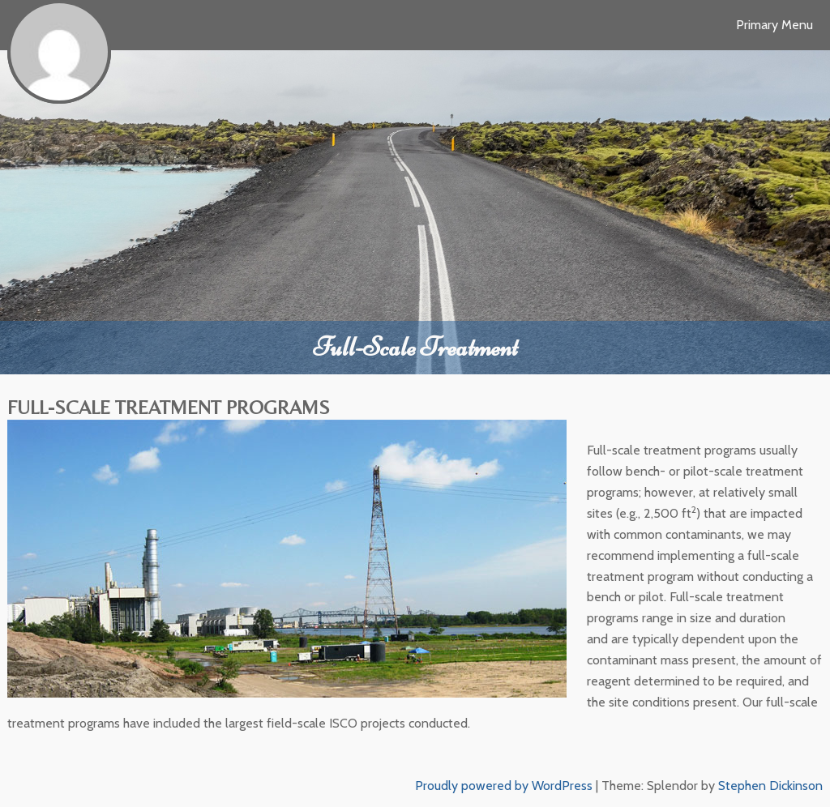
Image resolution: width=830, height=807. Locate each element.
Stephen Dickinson (770, 785)
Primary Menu (774, 24)
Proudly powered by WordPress (504, 785)
